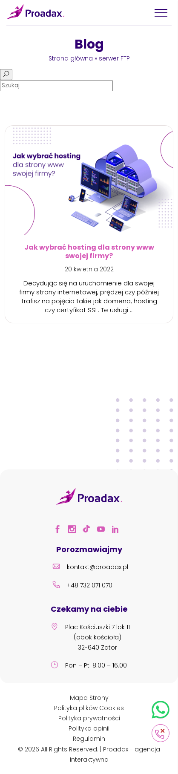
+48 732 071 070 (81, 586)
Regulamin (89, 738)
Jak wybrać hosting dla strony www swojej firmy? (89, 250)
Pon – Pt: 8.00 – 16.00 (87, 666)
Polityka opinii (89, 728)
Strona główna (71, 58)
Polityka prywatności (89, 718)
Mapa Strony (89, 697)
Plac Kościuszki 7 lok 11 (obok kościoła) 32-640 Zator (89, 638)
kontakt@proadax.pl (89, 568)
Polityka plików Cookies (89, 708)
